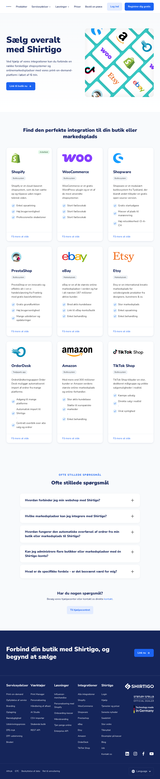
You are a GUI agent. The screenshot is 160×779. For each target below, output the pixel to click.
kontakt (108, 599)
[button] (141, 771)
